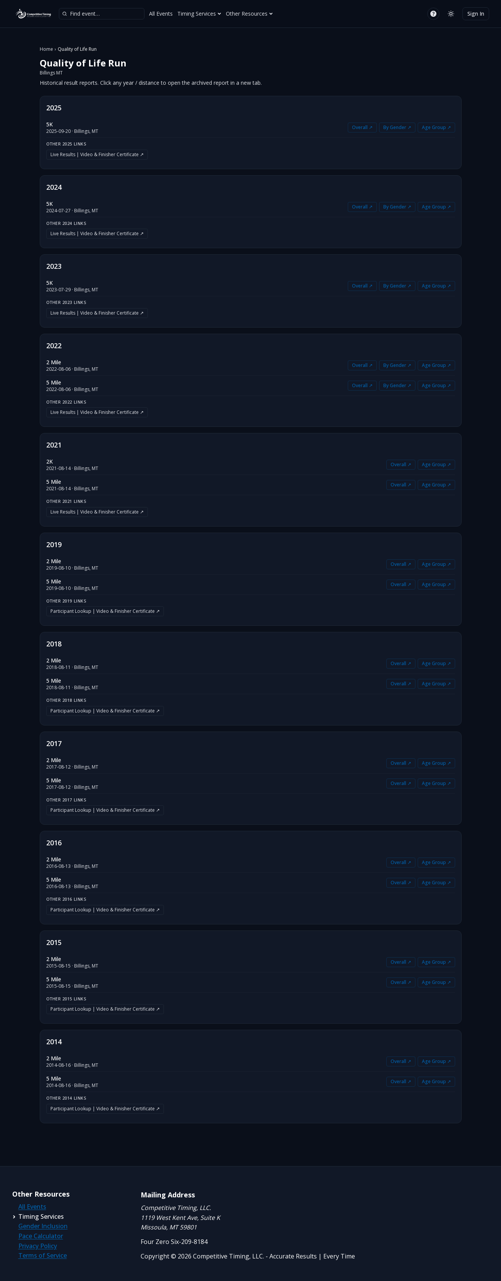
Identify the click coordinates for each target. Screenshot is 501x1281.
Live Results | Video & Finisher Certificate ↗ (97, 154)
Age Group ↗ (436, 127)
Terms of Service (42, 1255)
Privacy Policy (37, 1246)
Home (46, 49)
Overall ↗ (362, 127)
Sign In (475, 13)
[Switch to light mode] (451, 14)
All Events (161, 13)
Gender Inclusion (43, 1226)
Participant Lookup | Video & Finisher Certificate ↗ (105, 611)
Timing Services (199, 13)
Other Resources (249, 13)
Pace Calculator (40, 1236)
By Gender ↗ (397, 127)
